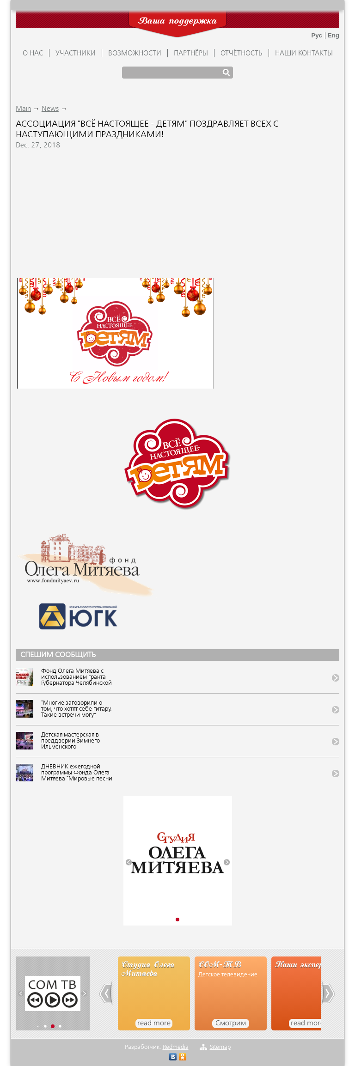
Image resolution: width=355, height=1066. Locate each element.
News (50, 109)
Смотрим (230, 1023)
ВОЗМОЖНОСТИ (134, 53)
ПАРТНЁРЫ (191, 53)
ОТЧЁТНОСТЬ (241, 53)
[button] (129, 862)
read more (154, 1023)
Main (23, 109)
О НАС (33, 53)
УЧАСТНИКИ (75, 53)
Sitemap (220, 1047)
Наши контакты (304, 53)
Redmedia (176, 1047)
